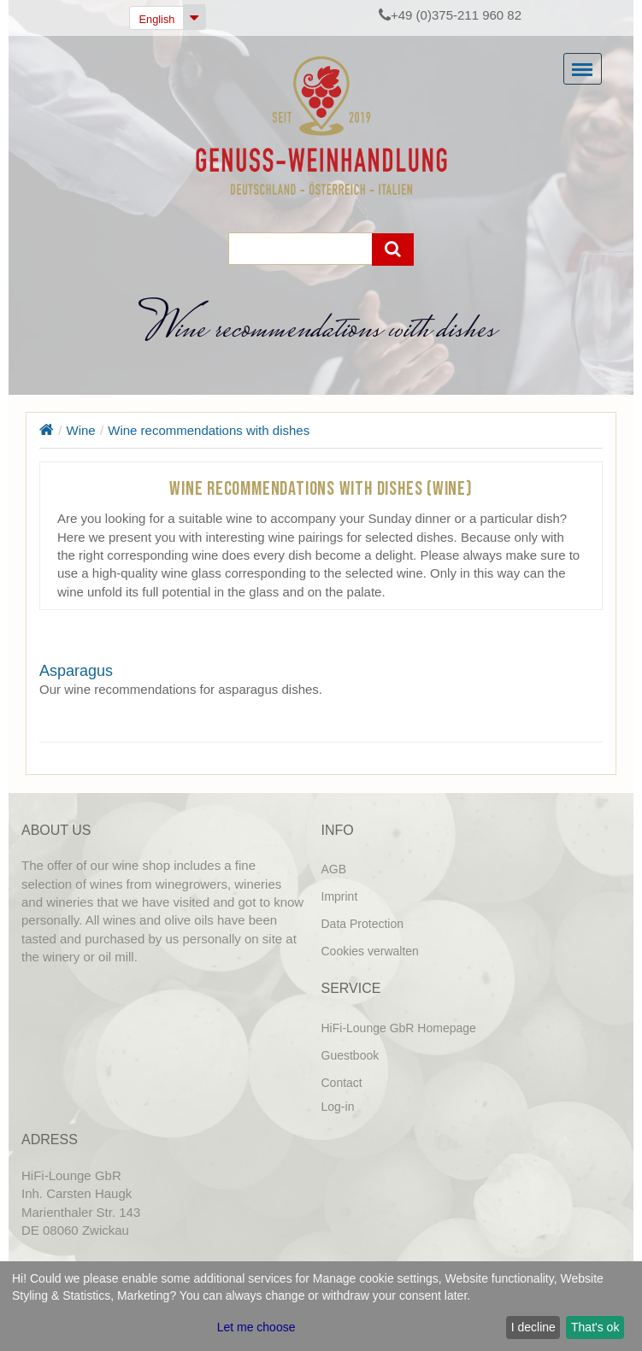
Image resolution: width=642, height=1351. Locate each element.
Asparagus (76, 670)
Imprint (339, 896)
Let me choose (256, 1327)
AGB (334, 869)
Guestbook (350, 1055)
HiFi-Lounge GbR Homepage (398, 1028)
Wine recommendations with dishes (208, 430)
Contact (341, 1083)
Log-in (338, 1106)
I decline (533, 1327)
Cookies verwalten (370, 951)
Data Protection (362, 924)
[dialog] (321, 1306)
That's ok (595, 1327)
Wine (81, 430)
